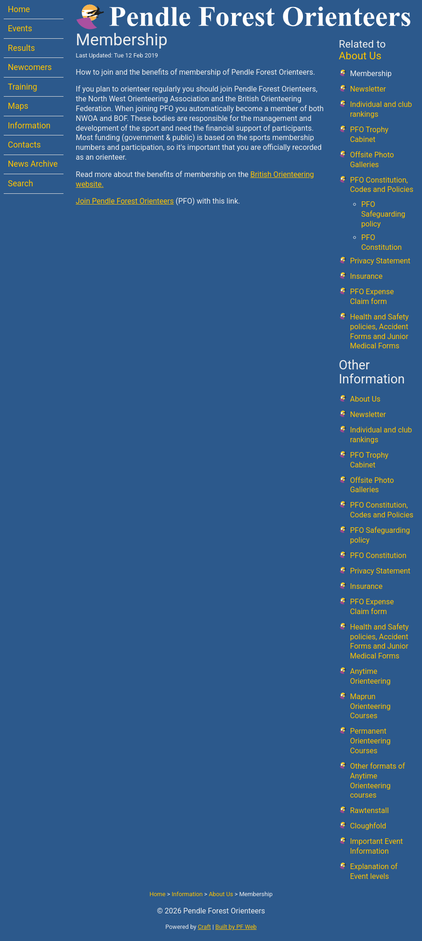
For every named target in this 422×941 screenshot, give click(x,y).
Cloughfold (368, 825)
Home (19, 9)
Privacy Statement (380, 260)
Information (29, 125)
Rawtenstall (369, 810)
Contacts (24, 144)
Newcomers (30, 67)
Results (21, 48)
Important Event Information (376, 846)
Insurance (366, 276)
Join (84, 201)
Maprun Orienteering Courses (370, 706)
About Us (360, 56)
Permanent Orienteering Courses (370, 741)
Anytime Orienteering (370, 676)
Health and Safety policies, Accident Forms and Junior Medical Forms (379, 331)
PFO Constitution (381, 242)
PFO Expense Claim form (372, 296)
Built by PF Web (235, 926)
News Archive (33, 164)
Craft (204, 926)
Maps (18, 106)
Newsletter (368, 89)
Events (20, 28)
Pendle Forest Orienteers (133, 201)
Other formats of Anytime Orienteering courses (377, 780)
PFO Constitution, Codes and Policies (382, 185)
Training (22, 87)
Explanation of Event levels (374, 871)
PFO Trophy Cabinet (369, 134)
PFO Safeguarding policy (383, 214)
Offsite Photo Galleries (372, 159)
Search (20, 183)
